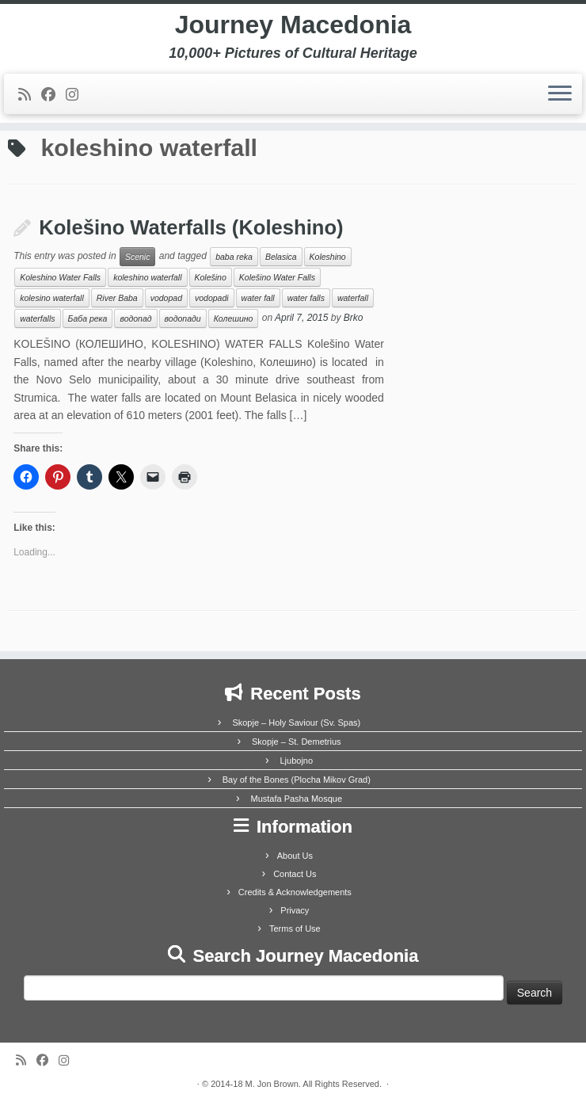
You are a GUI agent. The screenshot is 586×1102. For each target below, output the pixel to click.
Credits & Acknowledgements (295, 892)
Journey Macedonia (293, 24)
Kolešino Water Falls (277, 277)
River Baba (117, 298)
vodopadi (212, 298)
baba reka (234, 256)
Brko (353, 318)
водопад (135, 318)
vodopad (166, 298)
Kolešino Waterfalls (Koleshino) (191, 227)
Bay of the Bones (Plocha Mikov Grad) (297, 779)
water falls (306, 298)
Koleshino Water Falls (60, 277)
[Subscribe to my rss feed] (29, 95)
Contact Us (294, 874)
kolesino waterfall (52, 298)
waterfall (352, 298)
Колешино (233, 318)
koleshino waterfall (147, 277)
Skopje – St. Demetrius (296, 741)
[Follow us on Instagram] (77, 95)
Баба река (88, 318)
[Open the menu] (560, 94)
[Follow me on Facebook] (53, 95)
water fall (258, 298)
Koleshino (328, 256)
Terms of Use (295, 928)
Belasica (281, 256)
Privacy (294, 910)
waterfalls (37, 318)
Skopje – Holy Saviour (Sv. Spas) (296, 722)
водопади (183, 318)
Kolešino (210, 277)
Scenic (137, 256)
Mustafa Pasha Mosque (296, 798)
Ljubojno (296, 760)
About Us (295, 855)
